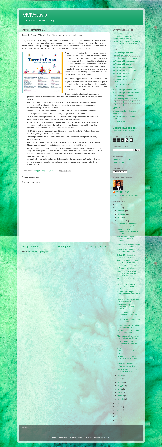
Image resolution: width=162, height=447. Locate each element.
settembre (122, 221)
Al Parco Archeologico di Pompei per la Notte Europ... (126, 239)
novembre (122, 214)
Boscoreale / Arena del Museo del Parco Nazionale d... (128, 245)
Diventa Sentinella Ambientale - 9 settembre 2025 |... (128, 326)
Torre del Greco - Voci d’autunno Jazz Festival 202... (127, 343)
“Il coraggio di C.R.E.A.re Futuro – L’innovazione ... (127, 280)
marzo (120, 392)
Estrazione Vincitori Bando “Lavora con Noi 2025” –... (128, 365)
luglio (120, 379)
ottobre (120, 217)
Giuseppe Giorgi (122, 192)
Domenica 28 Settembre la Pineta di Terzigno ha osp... (128, 225)
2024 (118, 403)
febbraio (121, 396)
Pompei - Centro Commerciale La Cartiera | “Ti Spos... (128, 231)
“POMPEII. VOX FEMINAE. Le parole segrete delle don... (127, 358)
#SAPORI (116, 108)
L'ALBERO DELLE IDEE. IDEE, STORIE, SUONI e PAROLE (125, 129)
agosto (120, 376)
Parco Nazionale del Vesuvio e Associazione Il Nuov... (128, 251)
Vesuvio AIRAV (118, 162)
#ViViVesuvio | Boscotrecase (124, 61)
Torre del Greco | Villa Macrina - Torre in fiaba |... (128, 321)
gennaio (121, 399)
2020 (118, 417)
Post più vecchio (98, 246)
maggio (121, 386)
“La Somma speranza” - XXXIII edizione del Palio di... (127, 351)
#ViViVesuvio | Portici (121, 76)
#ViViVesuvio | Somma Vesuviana (126, 93)
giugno (120, 382)
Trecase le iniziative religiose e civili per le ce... (128, 300)
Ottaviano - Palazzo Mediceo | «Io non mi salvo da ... (128, 331)
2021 (118, 413)
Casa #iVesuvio (119, 121)
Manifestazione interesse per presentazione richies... (128, 337)
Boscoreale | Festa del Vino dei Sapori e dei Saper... (127, 261)
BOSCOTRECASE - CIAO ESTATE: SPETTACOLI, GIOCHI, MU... (127, 273)
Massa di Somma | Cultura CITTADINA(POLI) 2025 (127, 370)
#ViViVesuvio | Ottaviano (122, 67)
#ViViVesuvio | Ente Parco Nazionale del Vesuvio (123, 54)
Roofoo (90, 437)
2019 (118, 420)
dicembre (121, 211)
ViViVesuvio (35, 15)
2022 (118, 410)
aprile (120, 389)
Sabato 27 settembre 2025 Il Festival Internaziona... (128, 256)
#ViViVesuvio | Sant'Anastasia (124, 90)
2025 (118, 208)
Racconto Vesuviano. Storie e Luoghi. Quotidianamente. (124, 37)
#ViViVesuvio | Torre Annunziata (125, 99)
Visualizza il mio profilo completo (125, 195)
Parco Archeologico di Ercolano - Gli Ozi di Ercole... (125, 307)
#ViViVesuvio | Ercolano (122, 64)
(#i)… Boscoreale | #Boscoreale (125, 58)
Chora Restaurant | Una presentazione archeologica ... (128, 294)
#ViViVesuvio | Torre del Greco (124, 102)
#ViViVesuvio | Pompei (121, 73)
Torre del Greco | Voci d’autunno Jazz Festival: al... (127, 314)
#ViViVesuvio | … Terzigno (123, 96)
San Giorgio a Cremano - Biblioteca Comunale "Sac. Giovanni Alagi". (126, 42)
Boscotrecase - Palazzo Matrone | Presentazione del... (127, 286)
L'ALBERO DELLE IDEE (122, 159)
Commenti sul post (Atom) (39, 252)
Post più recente (30, 246)
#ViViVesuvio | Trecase (121, 105)
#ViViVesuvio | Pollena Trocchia (125, 70)
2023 (118, 407)
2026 (118, 204)
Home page (64, 246)
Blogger (107, 437)
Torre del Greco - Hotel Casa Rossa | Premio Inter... (128, 267)
